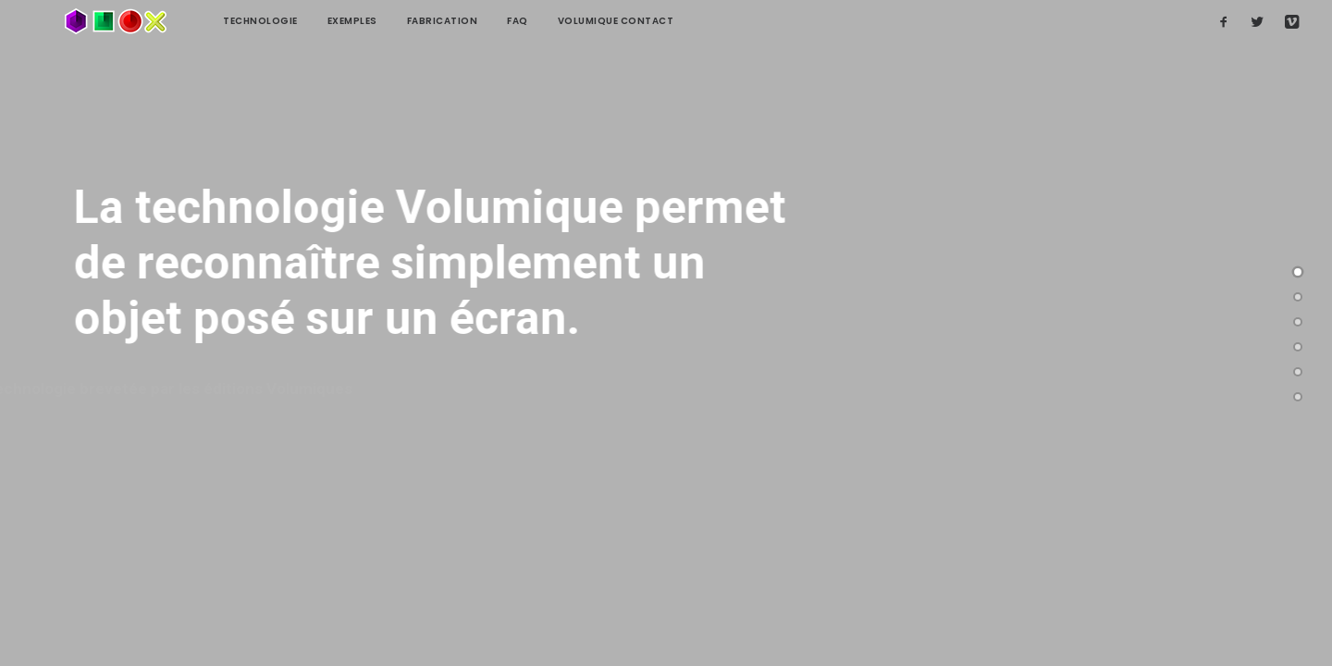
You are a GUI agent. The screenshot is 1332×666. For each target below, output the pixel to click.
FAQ (454, 21)
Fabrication (379, 21)
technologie (197, 21)
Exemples (289, 21)
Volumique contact (553, 21)
